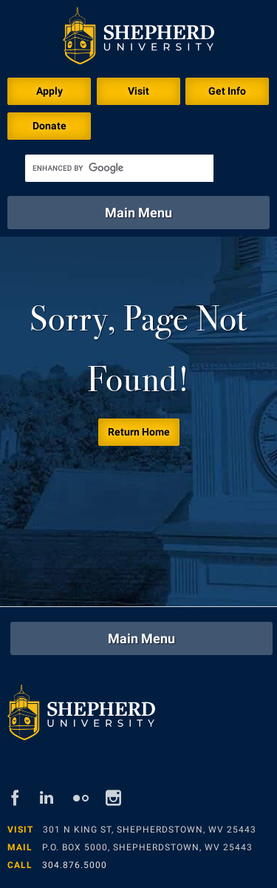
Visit (138, 91)
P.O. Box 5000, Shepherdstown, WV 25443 (147, 847)
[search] (119, 168)
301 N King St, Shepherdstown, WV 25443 (149, 829)
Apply (49, 91)
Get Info (227, 91)
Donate (49, 126)
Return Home (139, 432)
